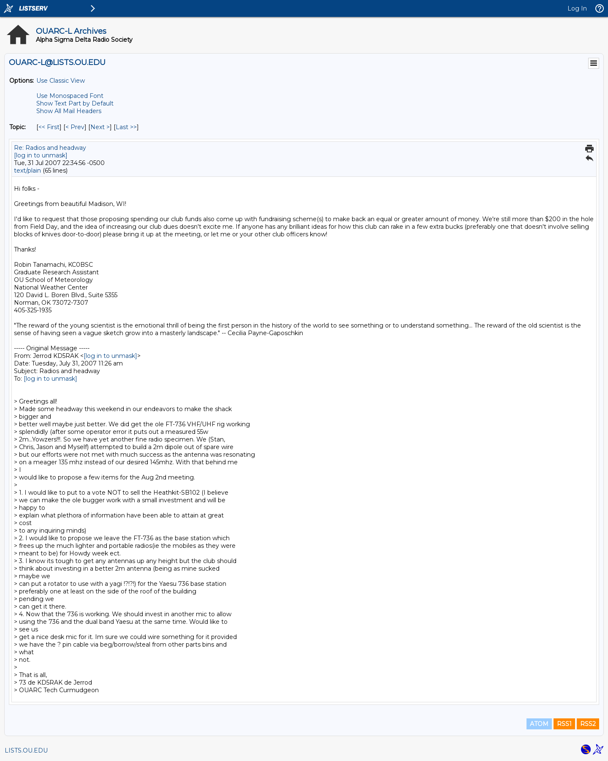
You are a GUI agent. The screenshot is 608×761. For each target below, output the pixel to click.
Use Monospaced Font (69, 96)
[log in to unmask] (41, 155)
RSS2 (588, 724)
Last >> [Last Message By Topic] (126, 127)
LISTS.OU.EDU (26, 750)
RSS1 (564, 724)
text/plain (27, 170)
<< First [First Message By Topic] (49, 127)
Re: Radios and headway (50, 148)
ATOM (539, 724)
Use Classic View (60, 80)
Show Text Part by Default (75, 103)
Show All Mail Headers (68, 111)
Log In (577, 8)
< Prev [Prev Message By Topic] (74, 127)
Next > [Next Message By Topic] (100, 127)
